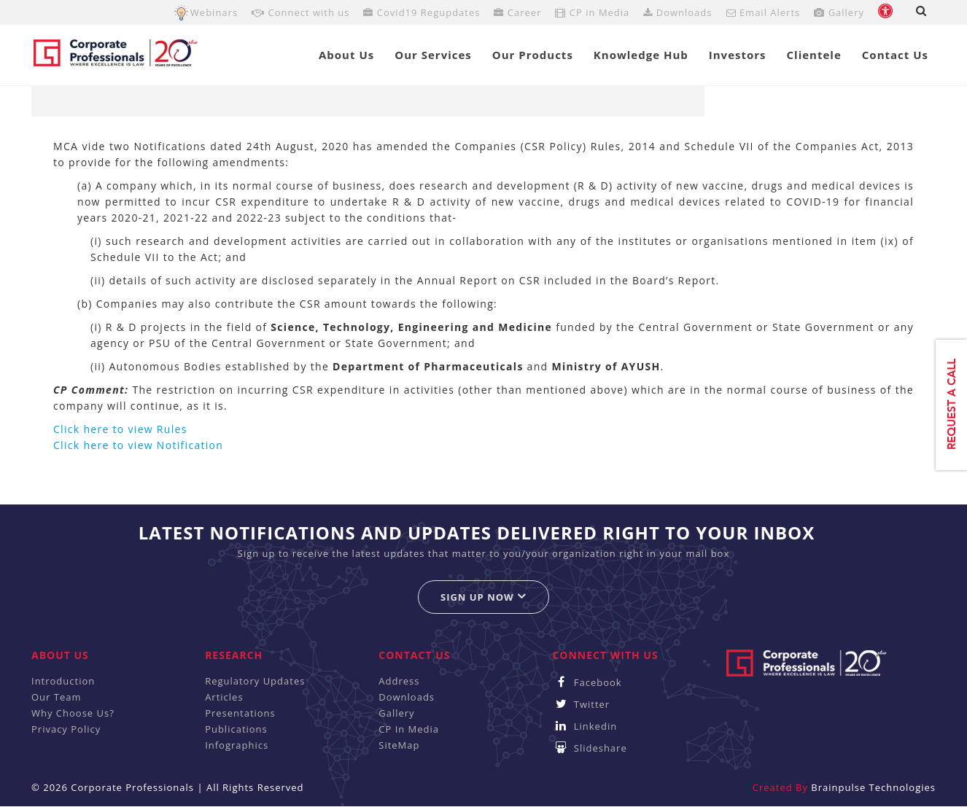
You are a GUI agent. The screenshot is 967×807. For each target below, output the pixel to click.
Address (398, 680)
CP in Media (592, 12)
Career (517, 12)
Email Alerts (763, 12)
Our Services (433, 54)
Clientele (814, 54)
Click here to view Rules (120, 429)
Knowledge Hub (641, 54)
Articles (224, 696)
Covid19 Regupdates (421, 12)
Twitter (581, 704)
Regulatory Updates (255, 680)
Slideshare (589, 748)
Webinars (214, 12)
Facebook (586, 682)
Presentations (240, 713)
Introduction (63, 680)
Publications (236, 729)
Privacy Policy (66, 729)
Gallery (839, 12)
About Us (346, 54)
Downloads (677, 12)
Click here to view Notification (138, 445)
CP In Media (408, 729)
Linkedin (584, 726)
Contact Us (895, 54)
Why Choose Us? (72, 713)
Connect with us (300, 12)
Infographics (236, 745)
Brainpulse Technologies (873, 787)
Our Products (532, 54)
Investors (737, 54)
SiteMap (398, 745)
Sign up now (483, 597)
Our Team (56, 696)
